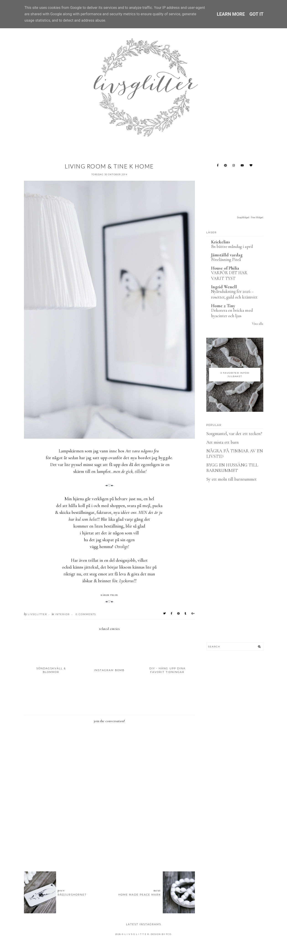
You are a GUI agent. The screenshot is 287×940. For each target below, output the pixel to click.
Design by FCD (161, 934)
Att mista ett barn (222, 442)
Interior (62, 614)
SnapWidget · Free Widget (250, 217)
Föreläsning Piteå (226, 259)
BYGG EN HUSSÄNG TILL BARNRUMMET (232, 467)
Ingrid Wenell (224, 287)
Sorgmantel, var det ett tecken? (234, 433)
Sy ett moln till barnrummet (231, 479)
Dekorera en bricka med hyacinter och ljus (232, 313)
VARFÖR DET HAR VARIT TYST (229, 275)
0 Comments (86, 614)
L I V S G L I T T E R (136, 934)
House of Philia (225, 268)
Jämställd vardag (227, 255)
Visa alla (257, 324)
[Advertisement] (109, 843)
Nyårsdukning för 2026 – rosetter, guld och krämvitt (234, 294)
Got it (256, 14)
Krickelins (220, 242)
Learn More (231, 14)
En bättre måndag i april (232, 246)
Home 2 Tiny (223, 306)
